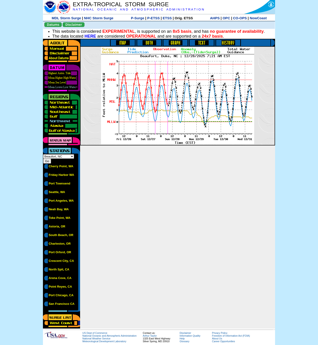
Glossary (184, 341)
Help (182, 338)
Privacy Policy (219, 333)
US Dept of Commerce (94, 333)
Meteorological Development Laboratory (104, 341)
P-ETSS (153, 18)
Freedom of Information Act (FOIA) (231, 335)
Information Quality (190, 335)
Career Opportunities (223, 341)
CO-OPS (240, 18)
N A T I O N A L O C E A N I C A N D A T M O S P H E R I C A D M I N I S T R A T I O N (138, 9)
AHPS (215, 18)
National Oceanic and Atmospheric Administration (109, 335)
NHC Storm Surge (99, 18)
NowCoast (258, 18)
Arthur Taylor (150, 335)
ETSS (167, 18)
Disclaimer (73, 24)
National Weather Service (96, 338)
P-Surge (137, 18)
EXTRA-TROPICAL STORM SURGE (121, 4)
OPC (226, 18)
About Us (217, 338)
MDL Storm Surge (66, 18)
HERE (90, 36)
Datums (53, 24)
